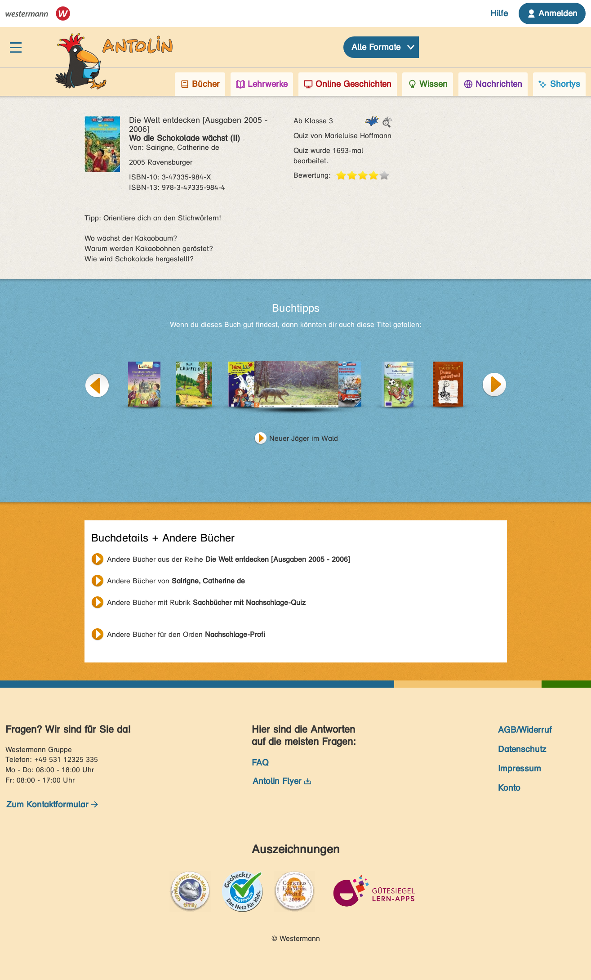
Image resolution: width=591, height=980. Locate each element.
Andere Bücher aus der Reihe (228, 559)
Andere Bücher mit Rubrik (206, 602)
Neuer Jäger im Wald (303, 438)
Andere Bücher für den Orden (186, 634)
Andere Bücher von (176, 581)
